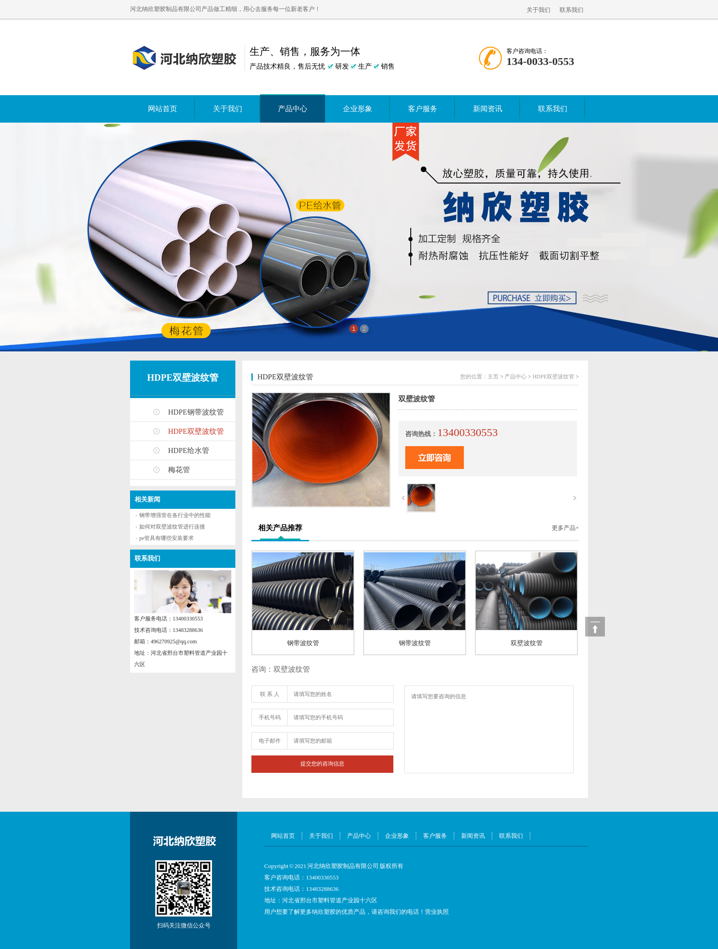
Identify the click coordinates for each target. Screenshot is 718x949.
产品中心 (292, 109)
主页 (493, 376)
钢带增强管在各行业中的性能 (175, 515)
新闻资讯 (487, 109)
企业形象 (357, 109)
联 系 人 (269, 694)
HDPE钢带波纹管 (196, 412)
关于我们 (538, 9)
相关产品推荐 (280, 528)
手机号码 (270, 717)
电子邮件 (270, 741)
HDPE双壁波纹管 (182, 377)
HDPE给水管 (188, 450)
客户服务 (422, 109)
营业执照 (437, 911)
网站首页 (162, 109)
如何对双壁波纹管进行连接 (172, 526)
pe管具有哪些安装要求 (166, 538)
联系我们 (571, 9)
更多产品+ (565, 527)
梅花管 (179, 470)
